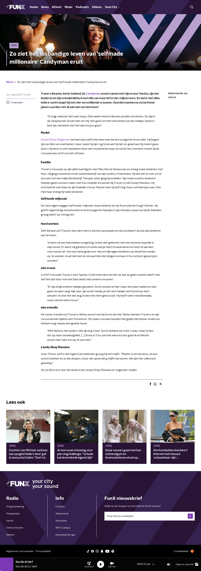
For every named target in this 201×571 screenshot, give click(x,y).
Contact (60, 506)
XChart (57, 7)
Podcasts (82, 7)
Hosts (9, 520)
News (45, 7)
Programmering (15, 506)
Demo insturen (14, 527)
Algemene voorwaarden (20, 551)
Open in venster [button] (187, 564)
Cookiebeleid (181, 551)
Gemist (10, 535)
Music (69, 7)
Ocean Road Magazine (55, 139)
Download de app (65, 535)
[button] (89, 564)
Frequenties (13, 513)
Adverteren (62, 513)
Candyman (93, 93)
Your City (112, 7)
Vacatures (61, 520)
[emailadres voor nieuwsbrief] (149, 516)
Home (34, 7)
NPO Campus (63, 527)
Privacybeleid (43, 551)
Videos (97, 7)
